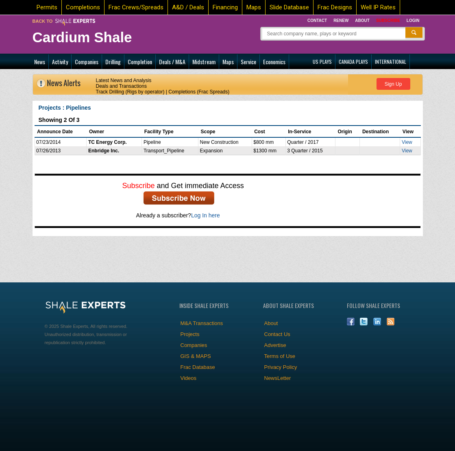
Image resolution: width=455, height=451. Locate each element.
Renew (340, 20)
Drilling (113, 61)
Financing (225, 7)
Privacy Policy (280, 367)
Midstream (204, 61)
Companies (86, 61)
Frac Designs (335, 7)
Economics (274, 61)
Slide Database (289, 7)
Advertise (275, 345)
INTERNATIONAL (390, 61)
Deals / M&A (172, 61)
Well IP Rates (378, 7)
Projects (190, 334)
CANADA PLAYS (353, 61)
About (362, 20)
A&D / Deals (188, 7)
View (407, 142)
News (39, 61)
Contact (317, 20)
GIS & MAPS (196, 356)
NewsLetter (277, 378)
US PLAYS (322, 61)
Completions (83, 7)
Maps (253, 7)
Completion (140, 61)
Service (248, 61)
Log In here (205, 215)
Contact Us (277, 334)
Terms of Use (280, 356)
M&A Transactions (202, 323)
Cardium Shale (82, 37)
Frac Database (198, 367)
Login (413, 20)
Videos (189, 378)
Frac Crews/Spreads (136, 7)
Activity (60, 61)
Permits (47, 7)
